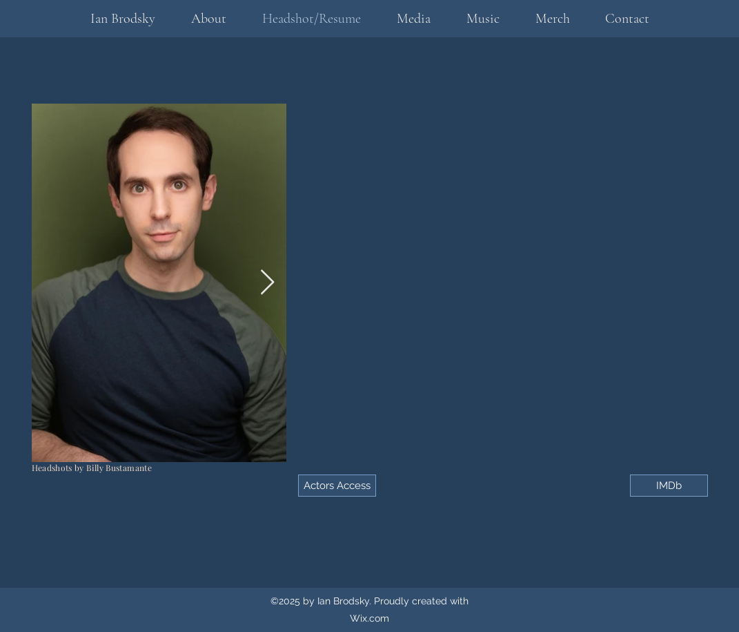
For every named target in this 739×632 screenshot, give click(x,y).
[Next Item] (267, 282)
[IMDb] (669, 486)
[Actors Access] (337, 486)
